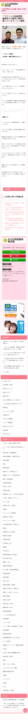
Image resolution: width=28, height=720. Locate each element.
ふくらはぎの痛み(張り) (9, 615)
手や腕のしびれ (7, 543)
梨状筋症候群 (6, 573)
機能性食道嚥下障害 (8, 671)
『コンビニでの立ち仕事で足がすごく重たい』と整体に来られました (14, 353)
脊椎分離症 (6, 577)
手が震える (6, 550)
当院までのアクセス (8, 426)
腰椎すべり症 (6, 562)
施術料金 (5, 407)
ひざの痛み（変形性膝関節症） (11, 569)
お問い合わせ (6, 434)
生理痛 (5, 683)
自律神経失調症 (7, 483)
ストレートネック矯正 (9, 520)
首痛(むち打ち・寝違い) (9, 505)
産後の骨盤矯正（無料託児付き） (12, 456)
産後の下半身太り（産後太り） (11, 588)
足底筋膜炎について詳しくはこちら (14, 189)
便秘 (4, 660)
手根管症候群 (6, 539)
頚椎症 (5, 509)
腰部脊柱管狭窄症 (8, 566)
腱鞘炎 (5, 547)
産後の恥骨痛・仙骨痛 (9, 584)
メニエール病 (6, 622)
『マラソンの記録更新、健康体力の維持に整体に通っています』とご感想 (14, 348)
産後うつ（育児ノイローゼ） (11, 592)
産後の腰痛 (6, 460)
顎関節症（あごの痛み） (9, 532)
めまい (5, 686)
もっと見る (6, 371)
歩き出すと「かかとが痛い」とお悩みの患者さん (14, 342)
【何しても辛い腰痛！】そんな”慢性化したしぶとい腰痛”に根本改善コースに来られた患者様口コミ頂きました (14, 705)
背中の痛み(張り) (7, 558)
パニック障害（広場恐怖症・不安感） (13, 626)
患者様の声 (6, 415)
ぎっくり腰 (6, 501)
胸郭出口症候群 (7, 535)
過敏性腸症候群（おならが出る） (12, 637)
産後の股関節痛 (7, 611)
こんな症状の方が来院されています (12, 403)
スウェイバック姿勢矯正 (9, 513)
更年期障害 (6, 630)
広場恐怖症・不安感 (8, 690)
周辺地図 (5, 430)
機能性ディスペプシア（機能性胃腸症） (14, 645)
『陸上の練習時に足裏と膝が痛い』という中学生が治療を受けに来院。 (14, 367)
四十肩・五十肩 (7, 486)
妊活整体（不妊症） (8, 656)
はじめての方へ (7, 381)
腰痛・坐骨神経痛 (8, 479)
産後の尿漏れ (6, 596)
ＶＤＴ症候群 (6, 641)
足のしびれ (6, 581)
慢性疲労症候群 (7, 633)
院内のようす (6, 392)
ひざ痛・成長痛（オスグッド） (11, 498)
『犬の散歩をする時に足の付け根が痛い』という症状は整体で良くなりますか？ (14, 213)
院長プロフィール (8, 388)
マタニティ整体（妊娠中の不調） (12, 443)
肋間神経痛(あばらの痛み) (10, 554)
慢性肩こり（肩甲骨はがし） (11, 471)
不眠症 (5, 675)
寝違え (5, 528)
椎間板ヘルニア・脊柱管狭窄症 (11, 475)
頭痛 (4, 464)
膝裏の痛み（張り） (8, 607)
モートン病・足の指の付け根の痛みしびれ (14, 448)
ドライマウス (6, 679)
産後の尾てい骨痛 (8, 603)
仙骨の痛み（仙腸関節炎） (10, 452)
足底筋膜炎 (6, 618)
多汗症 (5, 649)
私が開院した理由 (8, 384)
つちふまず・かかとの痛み (10, 667)
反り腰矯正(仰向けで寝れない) (11, 524)
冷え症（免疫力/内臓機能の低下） (12, 652)
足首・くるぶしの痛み (9, 664)
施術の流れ (6, 396)
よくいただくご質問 (8, 411)
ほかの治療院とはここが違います (12, 400)
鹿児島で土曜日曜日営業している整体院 (14, 699)
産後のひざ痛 (6, 599)
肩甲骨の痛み (6, 490)
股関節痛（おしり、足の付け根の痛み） (14, 494)
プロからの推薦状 (8, 418)
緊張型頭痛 (6, 467)
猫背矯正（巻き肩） (8, 516)
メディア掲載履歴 (8, 422)
